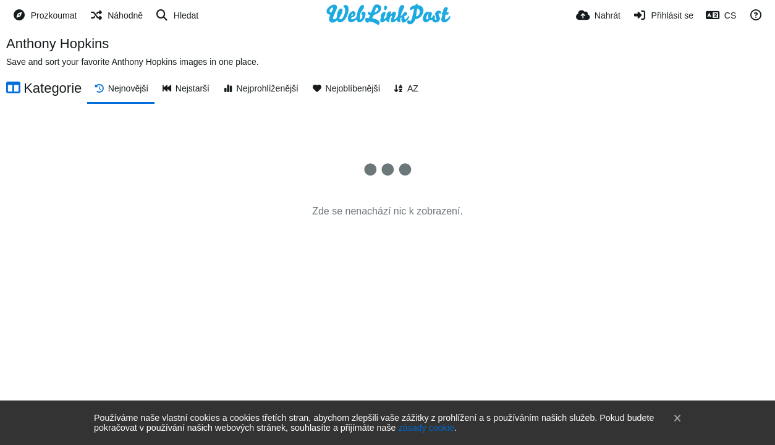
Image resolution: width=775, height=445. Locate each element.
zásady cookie (426, 428)
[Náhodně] (116, 15)
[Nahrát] (598, 15)
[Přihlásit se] (663, 15)
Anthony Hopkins (57, 43)
